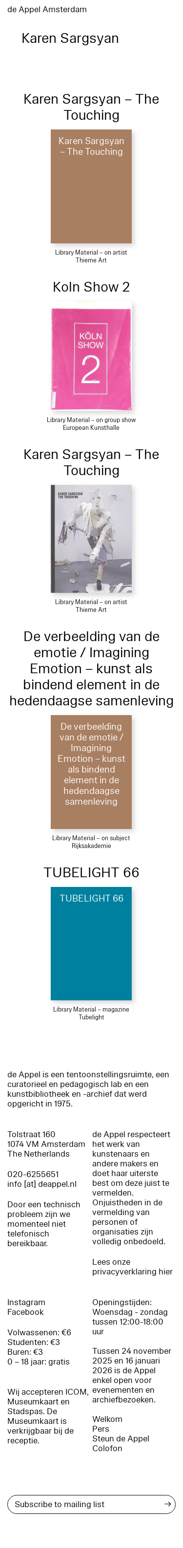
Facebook (25, 1312)
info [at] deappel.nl (42, 1184)
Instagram (26, 1302)
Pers (100, 1429)
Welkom (107, 1419)
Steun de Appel (120, 1438)
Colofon (107, 1448)
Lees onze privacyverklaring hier (132, 1266)
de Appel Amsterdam (47, 9)
